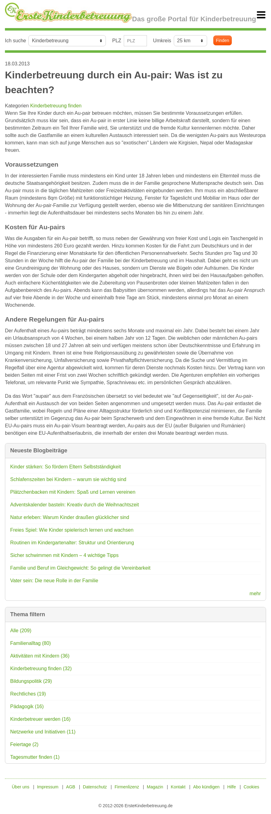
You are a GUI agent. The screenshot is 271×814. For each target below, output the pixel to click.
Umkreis (162, 40)
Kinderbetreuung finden (55, 105)
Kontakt (178, 786)
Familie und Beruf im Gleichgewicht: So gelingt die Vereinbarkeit (80, 568)
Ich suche (15, 40)
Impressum (47, 786)
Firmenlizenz (127, 786)
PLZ (116, 40)
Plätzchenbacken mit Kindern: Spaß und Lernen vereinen (73, 492)
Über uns (20, 786)
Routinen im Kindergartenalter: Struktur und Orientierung (72, 542)
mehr (255, 593)
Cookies (251, 786)
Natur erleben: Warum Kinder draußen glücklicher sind (69, 517)
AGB (70, 786)
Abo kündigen (206, 786)
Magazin (155, 786)
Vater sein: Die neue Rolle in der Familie (54, 580)
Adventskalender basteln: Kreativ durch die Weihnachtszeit (74, 504)
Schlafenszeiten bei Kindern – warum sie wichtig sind (68, 479)
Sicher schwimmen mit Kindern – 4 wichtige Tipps (64, 555)
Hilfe (231, 786)
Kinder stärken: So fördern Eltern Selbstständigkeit (65, 466)
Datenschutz (95, 786)
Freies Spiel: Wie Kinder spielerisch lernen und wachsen (71, 530)
